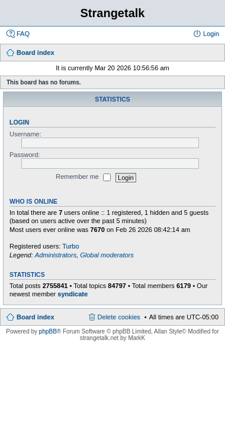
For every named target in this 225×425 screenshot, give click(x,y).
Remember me (83, 178)
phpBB (48, 331)
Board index (35, 317)
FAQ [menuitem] (23, 33)
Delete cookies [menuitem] (119, 317)
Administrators (55, 255)
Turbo (70, 246)
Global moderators (107, 255)
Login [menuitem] (211, 33)
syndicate (72, 294)
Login (19, 122)
